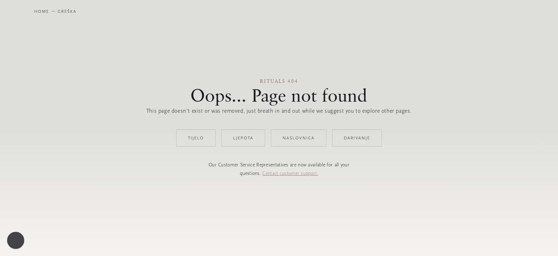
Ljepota (243, 137)
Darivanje (357, 137)
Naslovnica (299, 137)
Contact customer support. (290, 173)
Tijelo (196, 137)
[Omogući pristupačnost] (15, 240)
